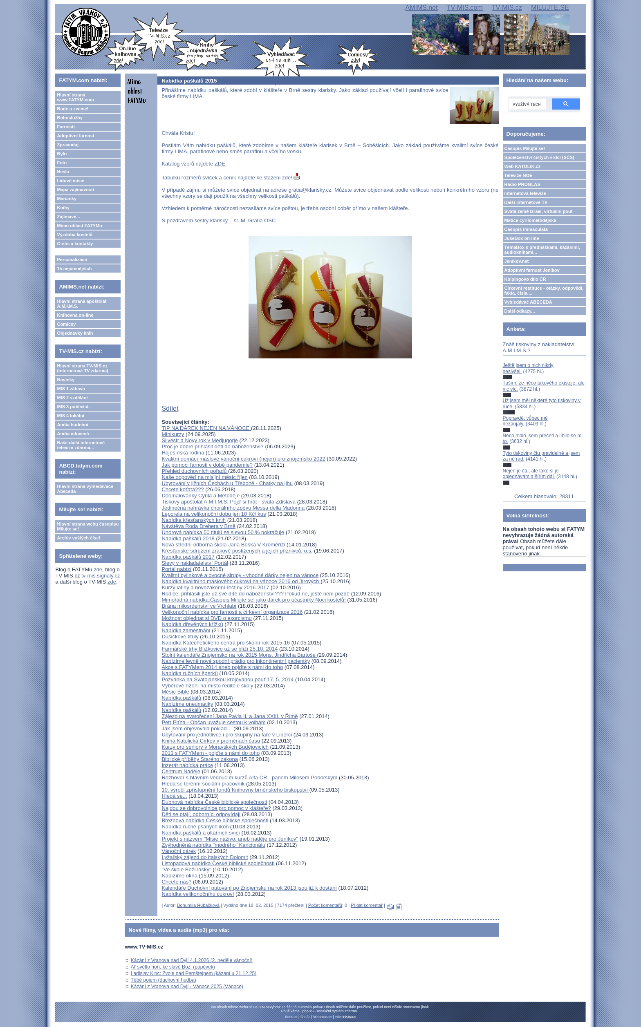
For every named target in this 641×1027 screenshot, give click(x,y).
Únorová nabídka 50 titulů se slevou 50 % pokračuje (222, 532)
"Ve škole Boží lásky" (187, 869)
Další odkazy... (519, 311)
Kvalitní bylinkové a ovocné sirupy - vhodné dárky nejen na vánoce (239, 575)
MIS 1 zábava (71, 388)
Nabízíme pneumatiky (187, 704)
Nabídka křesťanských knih (193, 520)
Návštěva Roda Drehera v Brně (198, 526)
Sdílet (169, 408)
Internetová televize (525, 193)
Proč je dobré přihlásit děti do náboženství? (212, 446)
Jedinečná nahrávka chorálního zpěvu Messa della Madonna (233, 508)
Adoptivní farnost (75, 135)
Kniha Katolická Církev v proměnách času (210, 741)
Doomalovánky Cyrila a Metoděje (200, 495)
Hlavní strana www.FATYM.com (75, 97)
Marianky (66, 198)
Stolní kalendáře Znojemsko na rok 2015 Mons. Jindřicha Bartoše (239, 655)
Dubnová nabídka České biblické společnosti (214, 802)
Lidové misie (70, 180)
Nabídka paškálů (181, 698)
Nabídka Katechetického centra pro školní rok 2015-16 (225, 643)
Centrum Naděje (180, 771)
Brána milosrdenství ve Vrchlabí (198, 606)
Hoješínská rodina (182, 453)
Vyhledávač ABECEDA (528, 302)
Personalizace (72, 259)
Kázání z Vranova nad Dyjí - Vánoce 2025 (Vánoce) (187, 986)
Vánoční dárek (178, 851)
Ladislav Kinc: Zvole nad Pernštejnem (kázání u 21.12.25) (194, 973)
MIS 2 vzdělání (72, 397)
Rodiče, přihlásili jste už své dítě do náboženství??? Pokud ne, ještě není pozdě (255, 594)
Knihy (63, 207)
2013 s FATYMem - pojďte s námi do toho (210, 753)
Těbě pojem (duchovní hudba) (163, 980)
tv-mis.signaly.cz (100, 576)
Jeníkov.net (516, 261)
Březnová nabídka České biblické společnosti (214, 820)
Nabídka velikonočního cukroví (197, 894)
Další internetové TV (526, 202)
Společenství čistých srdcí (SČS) (539, 157)
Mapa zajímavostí (75, 189)
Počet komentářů (325, 905)
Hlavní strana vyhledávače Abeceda (85, 489)
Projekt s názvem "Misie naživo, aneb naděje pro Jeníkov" (229, 839)
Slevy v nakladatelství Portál (194, 563)
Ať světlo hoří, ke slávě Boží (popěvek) (173, 967)
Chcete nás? (176, 882)
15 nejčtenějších (74, 268)
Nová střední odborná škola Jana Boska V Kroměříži (223, 544)
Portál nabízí (176, 569)
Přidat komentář (367, 905)
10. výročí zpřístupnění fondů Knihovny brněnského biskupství (235, 790)
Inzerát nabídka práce (187, 765)
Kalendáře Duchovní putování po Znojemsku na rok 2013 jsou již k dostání (249, 888)
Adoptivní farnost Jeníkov (532, 270)
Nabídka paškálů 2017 (187, 557)
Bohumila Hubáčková (198, 905)
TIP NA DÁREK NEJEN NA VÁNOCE (206, 428)
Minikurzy (172, 434)
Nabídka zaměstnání (185, 630)
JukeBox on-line (521, 238)
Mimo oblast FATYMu (79, 225)
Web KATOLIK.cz (522, 166)
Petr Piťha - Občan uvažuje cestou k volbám (213, 722)
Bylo (62, 153)
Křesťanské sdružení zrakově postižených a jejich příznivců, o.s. (236, 551)
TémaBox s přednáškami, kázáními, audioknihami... (542, 250)
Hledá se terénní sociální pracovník (202, 784)
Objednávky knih (75, 333)
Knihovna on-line (75, 315)
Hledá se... (174, 796)
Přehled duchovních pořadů (194, 471)
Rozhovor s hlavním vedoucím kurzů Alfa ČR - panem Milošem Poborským (249, 777)
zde (98, 569)
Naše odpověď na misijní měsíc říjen (204, 477)
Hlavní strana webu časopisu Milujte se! (88, 526)
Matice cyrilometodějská (530, 220)
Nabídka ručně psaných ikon (195, 826)
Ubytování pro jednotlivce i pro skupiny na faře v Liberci (226, 735)
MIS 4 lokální (70, 415)
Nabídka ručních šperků (189, 673)
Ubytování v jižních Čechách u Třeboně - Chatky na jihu (227, 483)
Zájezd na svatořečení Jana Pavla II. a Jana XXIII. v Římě (229, 716)
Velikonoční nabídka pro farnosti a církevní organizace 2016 (232, 612)
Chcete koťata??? (182, 489)
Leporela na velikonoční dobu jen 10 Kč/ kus (213, 514)
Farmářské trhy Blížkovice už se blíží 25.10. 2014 (219, 649)
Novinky (65, 379)
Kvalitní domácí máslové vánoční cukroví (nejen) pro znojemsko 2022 (243, 459)
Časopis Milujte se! (524, 148)
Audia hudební (72, 424)
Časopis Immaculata (526, 229)
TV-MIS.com (465, 7)
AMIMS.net (421, 7)
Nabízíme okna (180, 876)
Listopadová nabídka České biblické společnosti (217, 863)
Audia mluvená (73, 433)
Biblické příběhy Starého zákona (199, 759)
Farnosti (65, 126)
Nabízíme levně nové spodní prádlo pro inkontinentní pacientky (235, 661)
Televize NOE (518, 175)
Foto (62, 162)
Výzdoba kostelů (74, 234)
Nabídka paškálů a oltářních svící (200, 833)
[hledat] (526, 104)
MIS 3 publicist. (73, 406)
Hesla (63, 171)
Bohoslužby (69, 117)
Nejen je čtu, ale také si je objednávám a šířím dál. (531, 473)
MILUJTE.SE (550, 7)
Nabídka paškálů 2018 (187, 538)
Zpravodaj (67, 144)
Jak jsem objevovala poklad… (196, 728)
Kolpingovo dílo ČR (525, 279)
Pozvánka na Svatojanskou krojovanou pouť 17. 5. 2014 (227, 679)
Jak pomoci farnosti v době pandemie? (207, 465)
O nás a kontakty (75, 243)
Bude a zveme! (72, 108)
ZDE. (221, 164)
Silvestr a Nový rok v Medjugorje (199, 440)
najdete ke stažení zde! (269, 178)
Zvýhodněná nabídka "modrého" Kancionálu (213, 845)
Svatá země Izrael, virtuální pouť (539, 211)
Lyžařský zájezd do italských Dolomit (204, 857)
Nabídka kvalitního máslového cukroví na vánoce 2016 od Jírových (240, 581)
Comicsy (66, 324)
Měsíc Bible (175, 692)
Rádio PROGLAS (522, 184)
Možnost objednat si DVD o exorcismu (206, 618)
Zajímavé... (68, 216)
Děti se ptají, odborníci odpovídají (200, 814)
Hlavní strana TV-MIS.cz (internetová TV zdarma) (82, 368)
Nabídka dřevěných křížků (192, 624)
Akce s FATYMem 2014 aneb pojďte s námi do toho (222, 667)
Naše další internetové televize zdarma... (81, 445)
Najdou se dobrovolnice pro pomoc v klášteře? (216, 808)
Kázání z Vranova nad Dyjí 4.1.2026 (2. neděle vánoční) (192, 960)
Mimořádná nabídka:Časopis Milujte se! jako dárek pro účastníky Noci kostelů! (253, 600)
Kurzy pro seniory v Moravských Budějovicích (215, 747)
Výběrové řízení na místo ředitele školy (207, 685)
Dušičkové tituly (179, 636)
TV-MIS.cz (507, 7)
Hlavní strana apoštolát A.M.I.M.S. (81, 304)
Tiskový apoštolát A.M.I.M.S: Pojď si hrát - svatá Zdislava (228, 502)
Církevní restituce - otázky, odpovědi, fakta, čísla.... (544, 290)
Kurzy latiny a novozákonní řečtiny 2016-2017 (215, 587)
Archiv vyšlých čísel (78, 537)
